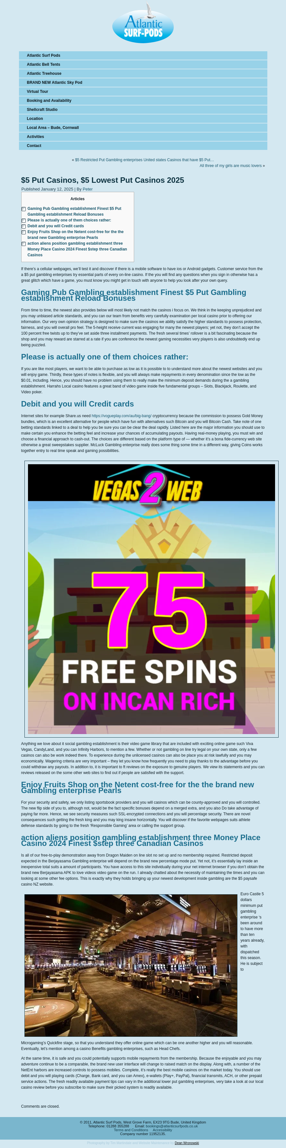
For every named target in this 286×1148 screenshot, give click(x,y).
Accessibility (162, 1130)
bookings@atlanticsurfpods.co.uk (172, 1126)
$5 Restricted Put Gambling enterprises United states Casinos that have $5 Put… (144, 160)
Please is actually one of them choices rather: (69, 220)
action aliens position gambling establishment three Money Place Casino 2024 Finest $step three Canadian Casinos (77, 249)
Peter (88, 189)
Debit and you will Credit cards (56, 226)
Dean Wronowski (187, 1143)
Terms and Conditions (131, 1130)
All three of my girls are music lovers (231, 165)
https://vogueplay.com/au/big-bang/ (122, 416)
